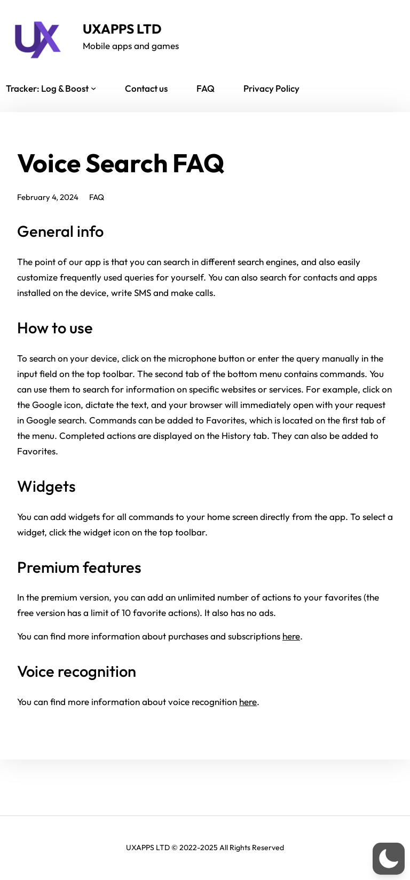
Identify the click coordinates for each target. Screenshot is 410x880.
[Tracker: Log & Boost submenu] (93, 88)
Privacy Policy (271, 88)
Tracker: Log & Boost (47, 88)
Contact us (146, 88)
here (291, 636)
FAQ (205, 88)
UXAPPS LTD (122, 28)
